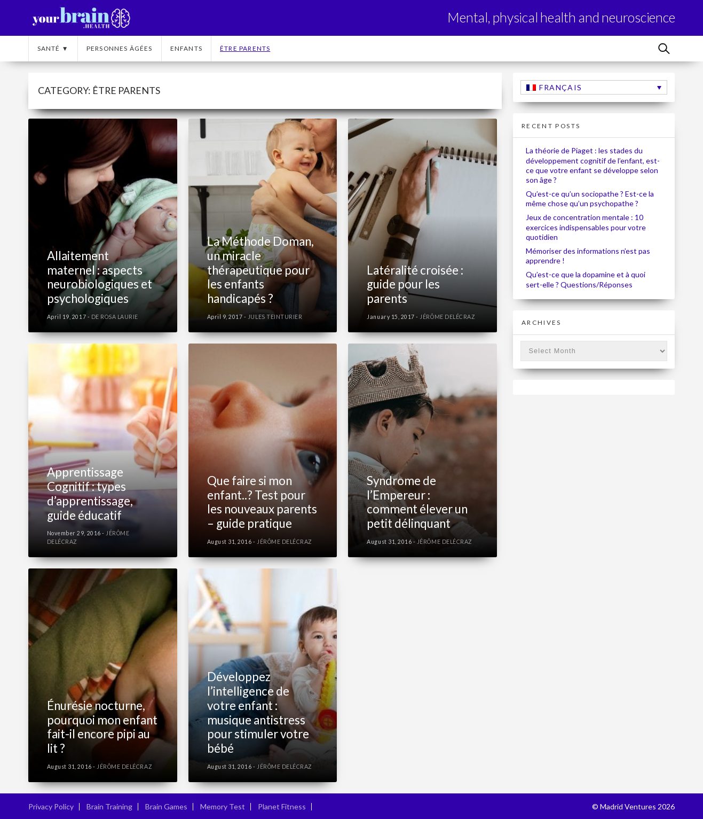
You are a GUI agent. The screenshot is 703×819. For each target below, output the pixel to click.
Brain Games (166, 806)
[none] (593, 87)
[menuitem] (593, 87)
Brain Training (109, 806)
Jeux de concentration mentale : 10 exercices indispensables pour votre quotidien (586, 227)
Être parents (245, 48)
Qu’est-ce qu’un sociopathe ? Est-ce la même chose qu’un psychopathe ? (590, 198)
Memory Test (222, 806)
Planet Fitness (282, 806)
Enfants (186, 48)
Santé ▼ (53, 48)
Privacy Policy (51, 806)
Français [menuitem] (560, 87)
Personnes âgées (119, 48)
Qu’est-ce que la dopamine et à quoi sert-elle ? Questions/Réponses (585, 279)
